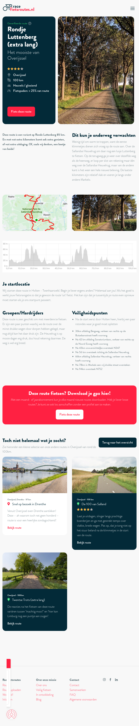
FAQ (73, 695)
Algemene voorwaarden (83, 699)
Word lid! (7, 695)
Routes (6, 685)
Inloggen (7, 699)
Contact (74, 685)
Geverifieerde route (19, 23)
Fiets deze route (21, 111)
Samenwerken (78, 690)
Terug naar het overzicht (117, 442)
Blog (38, 699)
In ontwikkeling (44, 695)
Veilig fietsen (43, 690)
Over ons (41, 685)
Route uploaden (11, 690)
